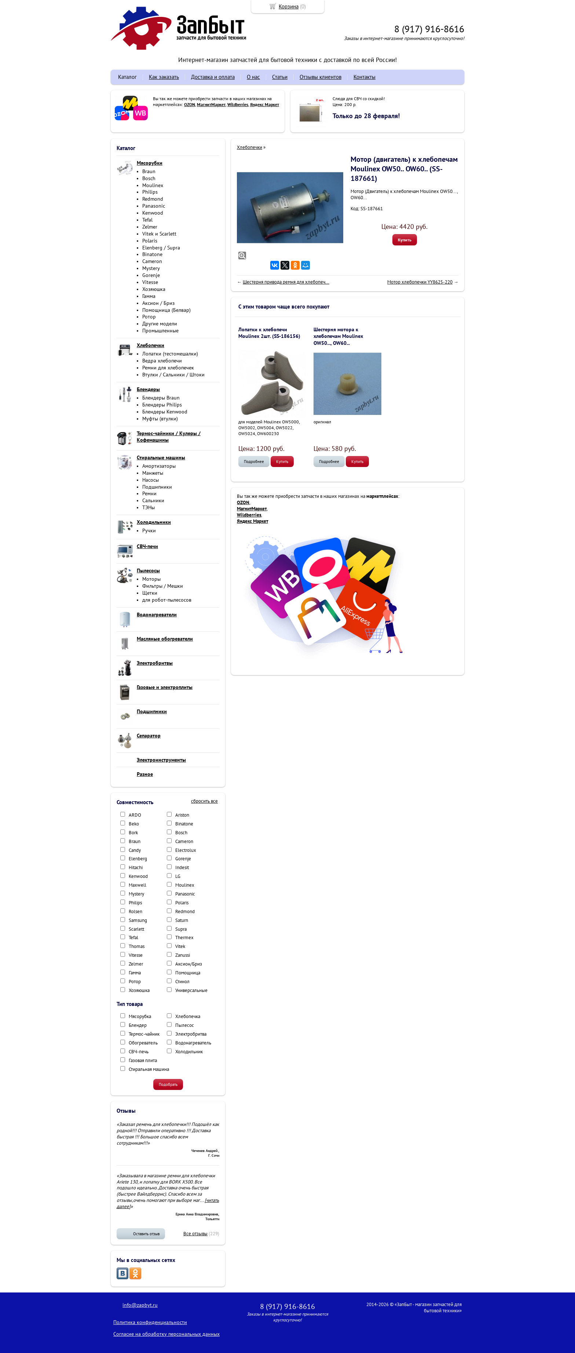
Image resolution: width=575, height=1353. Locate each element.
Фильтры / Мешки (162, 586)
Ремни (149, 493)
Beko (134, 824)
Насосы (150, 480)
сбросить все (204, 801)
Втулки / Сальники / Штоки (173, 374)
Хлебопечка (187, 1016)
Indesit (182, 867)
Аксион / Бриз (158, 303)
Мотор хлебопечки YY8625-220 (420, 282)
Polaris (149, 240)
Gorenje (151, 275)
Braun (148, 171)
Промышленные (160, 330)
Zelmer (149, 226)
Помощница (187, 973)
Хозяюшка (153, 289)
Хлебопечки (249, 147)
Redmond (152, 199)
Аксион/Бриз (188, 964)
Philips (150, 192)
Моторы (151, 579)
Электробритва (190, 1034)
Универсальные (191, 990)
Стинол (182, 981)
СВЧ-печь (139, 1052)
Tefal (147, 219)
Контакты (365, 76)
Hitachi (136, 867)
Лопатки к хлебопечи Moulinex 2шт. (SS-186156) (269, 332)
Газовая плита (143, 1060)
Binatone (152, 254)
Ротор (149, 316)
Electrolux (185, 850)
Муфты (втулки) (160, 418)
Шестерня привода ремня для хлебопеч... (286, 282)
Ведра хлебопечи (162, 360)
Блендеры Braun (161, 397)
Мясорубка (140, 1016)
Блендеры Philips (162, 404)
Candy (135, 850)
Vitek (180, 946)
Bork (133, 832)
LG (177, 876)
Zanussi (182, 955)
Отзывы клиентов (320, 76)
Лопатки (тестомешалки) (170, 353)
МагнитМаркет (211, 104)
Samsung (138, 920)
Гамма (148, 296)
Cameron (152, 261)
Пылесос (184, 1025)
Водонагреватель (193, 1043)
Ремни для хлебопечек (168, 367)
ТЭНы (148, 507)
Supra (181, 929)
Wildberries (237, 104)
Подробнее (254, 461)
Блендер (138, 1025)
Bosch (148, 178)
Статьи (280, 76)
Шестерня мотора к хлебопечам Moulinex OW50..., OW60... (338, 336)
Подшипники (157, 487)
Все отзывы (195, 1233)
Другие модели (159, 323)
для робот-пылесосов (166, 600)
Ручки (149, 530)
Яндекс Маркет (264, 104)
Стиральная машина (149, 1069)
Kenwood (152, 212)
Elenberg (138, 859)
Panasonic (153, 206)
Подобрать (168, 1084)
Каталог (127, 76)
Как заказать (164, 76)
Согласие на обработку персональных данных (166, 1334)
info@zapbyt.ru (140, 1305)
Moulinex (152, 185)
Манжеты (152, 473)
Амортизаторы (159, 466)
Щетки (149, 593)
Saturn (181, 920)
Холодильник (189, 1052)
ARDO (135, 815)
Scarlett (136, 929)
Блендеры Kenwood (164, 411)
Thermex (184, 937)
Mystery (151, 268)
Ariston (182, 815)
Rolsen (135, 911)
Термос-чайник (144, 1034)
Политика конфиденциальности (150, 1322)
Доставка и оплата (213, 76)
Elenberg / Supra (161, 247)
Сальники (153, 500)
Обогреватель (143, 1043)
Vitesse (150, 282)
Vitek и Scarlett (159, 233)
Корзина (289, 6)
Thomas (136, 946)
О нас (253, 76)
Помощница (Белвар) (166, 310)
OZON (189, 104)
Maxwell (137, 885)
